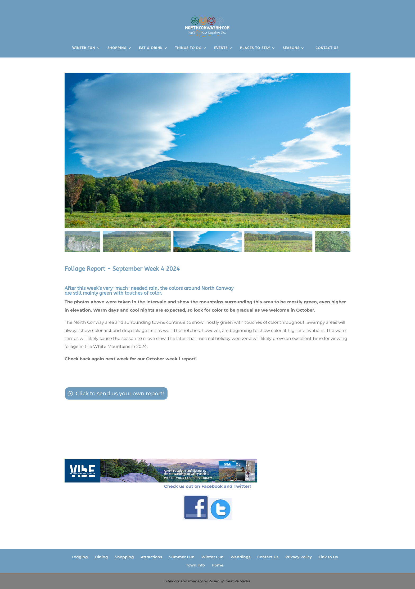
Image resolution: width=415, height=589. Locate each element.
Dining (101, 557)
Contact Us (267, 557)
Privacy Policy (298, 557)
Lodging (80, 557)
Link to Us (328, 557)
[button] (338, 151)
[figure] (207, 150)
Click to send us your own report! (120, 393)
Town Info (195, 565)
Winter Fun (212, 557)
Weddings (240, 557)
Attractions (151, 557)
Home (217, 565)
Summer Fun (182, 557)
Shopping (124, 557)
